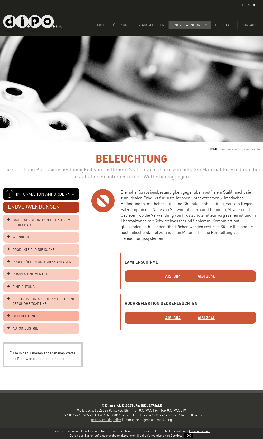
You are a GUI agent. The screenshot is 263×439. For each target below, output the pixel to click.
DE (254, 5)
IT (241, 5)
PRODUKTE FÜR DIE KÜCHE (34, 249)
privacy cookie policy (106, 420)
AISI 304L (206, 276)
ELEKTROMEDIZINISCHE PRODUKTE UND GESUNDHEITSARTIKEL (44, 301)
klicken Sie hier (199, 431)
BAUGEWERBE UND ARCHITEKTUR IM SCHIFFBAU (41, 222)
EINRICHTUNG (24, 287)
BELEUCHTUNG (24, 316)
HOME (213, 149)
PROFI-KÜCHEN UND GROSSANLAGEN (42, 262)
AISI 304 (173, 276)
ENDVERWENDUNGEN (34, 207)
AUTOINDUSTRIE (25, 328)
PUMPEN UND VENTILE (30, 274)
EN (247, 5)
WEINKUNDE (22, 237)
